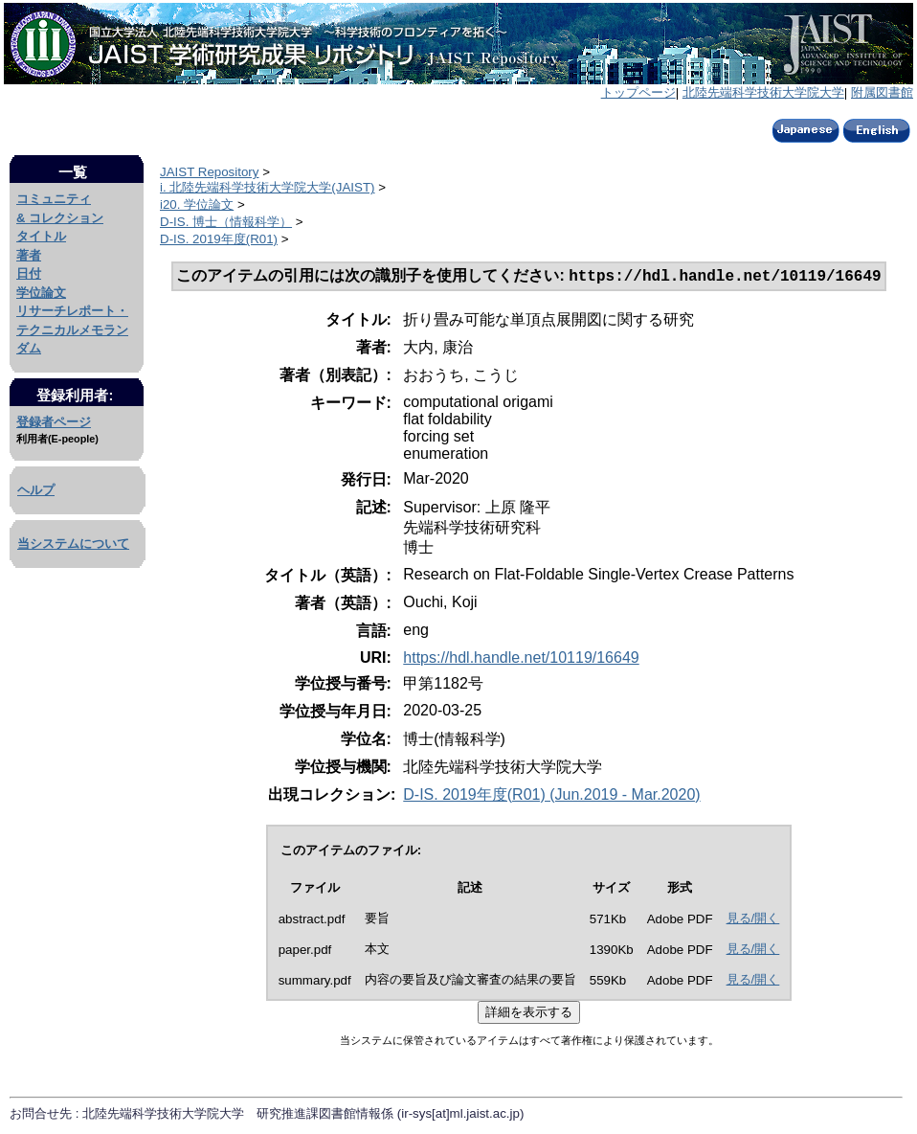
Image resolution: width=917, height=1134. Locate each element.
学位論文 (41, 292)
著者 (28, 255)
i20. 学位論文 (197, 204)
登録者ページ (53, 422)
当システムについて (73, 543)
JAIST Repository (209, 172)
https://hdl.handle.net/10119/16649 (520, 659)
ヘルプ (36, 490)
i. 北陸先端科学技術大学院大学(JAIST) (267, 187)
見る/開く (753, 920)
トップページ (638, 92)
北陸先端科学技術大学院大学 (763, 92)
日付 (28, 273)
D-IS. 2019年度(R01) (219, 239)
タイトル (41, 236)
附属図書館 (882, 92)
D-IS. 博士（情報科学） (226, 222)
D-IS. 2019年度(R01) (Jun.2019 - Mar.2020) (551, 796)
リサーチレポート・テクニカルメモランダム (72, 329)
